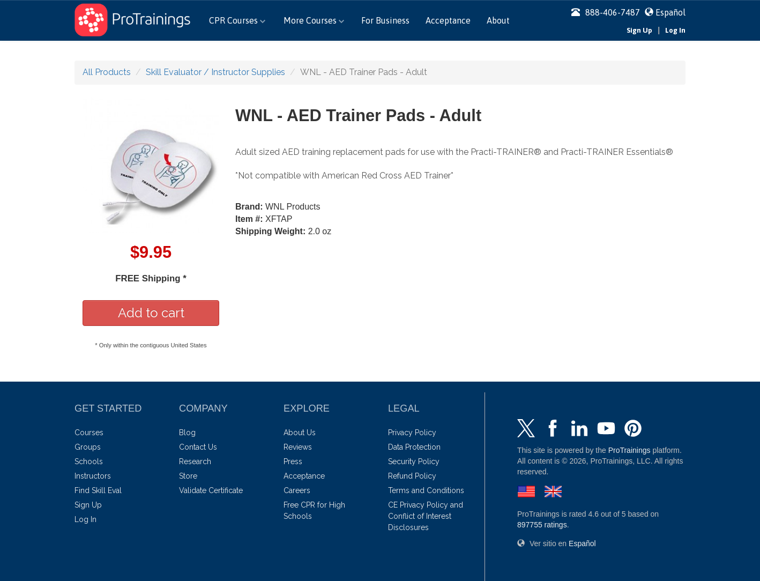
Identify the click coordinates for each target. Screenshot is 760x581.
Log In (675, 30)
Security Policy (413, 461)
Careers (297, 490)
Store (188, 476)
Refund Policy (412, 476)
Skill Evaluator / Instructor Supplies (215, 72)
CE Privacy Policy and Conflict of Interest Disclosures (425, 516)
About (498, 20)
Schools (88, 461)
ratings (542, 524)
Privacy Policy (412, 432)
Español (670, 12)
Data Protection (414, 447)
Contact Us (198, 447)
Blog (187, 432)
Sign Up (639, 30)
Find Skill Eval (98, 490)
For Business (385, 20)
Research (195, 461)
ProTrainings (629, 450)
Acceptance (448, 20)
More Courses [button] (314, 20)
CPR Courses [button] (237, 20)
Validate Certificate (211, 490)
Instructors (92, 476)
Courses (88, 432)
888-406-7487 (605, 12)
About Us (300, 432)
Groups (87, 447)
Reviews (298, 447)
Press (293, 461)
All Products (107, 72)
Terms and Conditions (426, 490)
